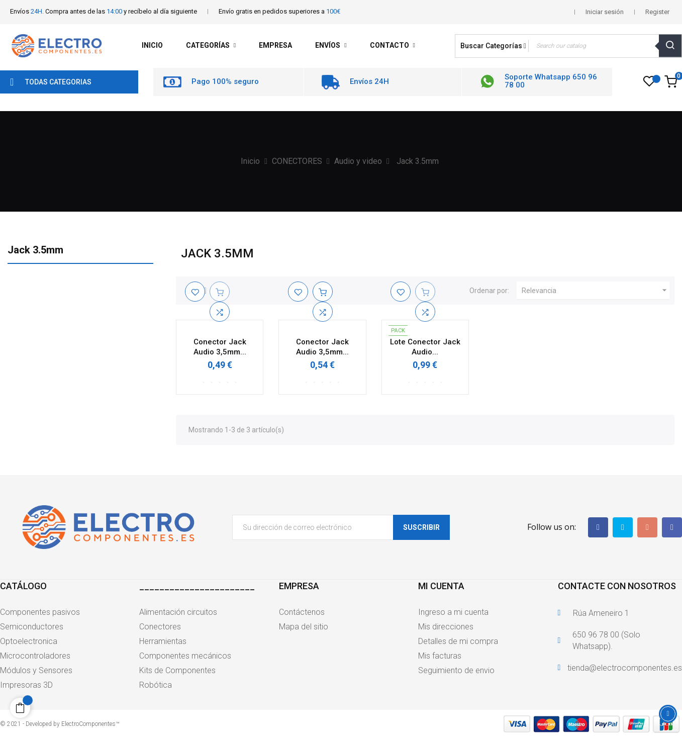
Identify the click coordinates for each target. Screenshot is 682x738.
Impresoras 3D (26, 685)
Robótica (155, 685)
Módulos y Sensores (36, 670)
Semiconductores (31, 626)
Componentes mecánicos (185, 656)
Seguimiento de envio (456, 670)
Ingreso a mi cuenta (453, 612)
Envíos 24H (369, 81)
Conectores (160, 626)
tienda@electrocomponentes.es (624, 668)
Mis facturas (439, 656)
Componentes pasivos (40, 612)
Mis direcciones (445, 626)
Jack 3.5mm (35, 250)
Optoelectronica (28, 641)
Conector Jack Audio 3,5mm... (219, 346)
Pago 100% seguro (225, 81)
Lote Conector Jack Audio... (425, 346)
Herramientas (162, 641)
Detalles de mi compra (458, 641)
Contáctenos (302, 612)
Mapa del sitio (303, 626)
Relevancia (595, 291)
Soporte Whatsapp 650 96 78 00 (551, 81)
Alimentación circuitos (178, 612)
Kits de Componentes (177, 670)
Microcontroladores (35, 656)
